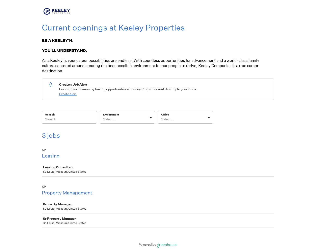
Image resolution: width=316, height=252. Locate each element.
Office (165, 114)
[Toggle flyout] (150, 117)
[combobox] (103, 119)
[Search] (69, 120)
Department (111, 114)
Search (50, 114)
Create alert (68, 94)
